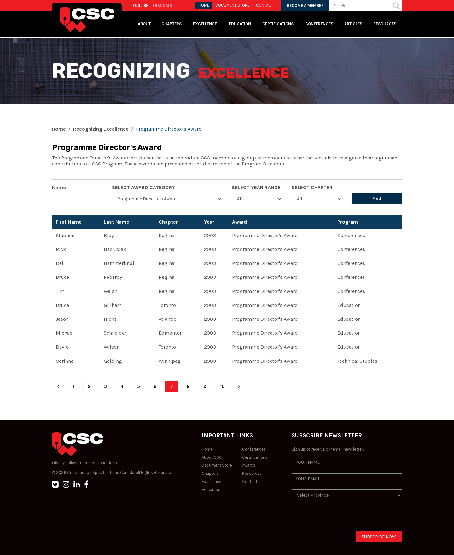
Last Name (116, 222)
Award (239, 222)
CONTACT (264, 5)
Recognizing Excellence (101, 129)
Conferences (319, 23)
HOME (204, 5)
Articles (353, 23)
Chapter (168, 222)
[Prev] (58, 386)
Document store (233, 5)
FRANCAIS (162, 5)
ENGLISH (140, 5)
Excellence (205, 23)
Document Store (217, 465)
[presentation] (339, 518)
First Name (69, 222)
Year (209, 222)
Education (211, 489)
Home (59, 129)
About (144, 23)
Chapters (171, 23)
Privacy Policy (64, 463)
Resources (384, 23)
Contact (249, 481)
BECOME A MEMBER (305, 5)
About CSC (212, 457)
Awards (248, 465)
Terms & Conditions (98, 463)
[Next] (239, 386)
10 (222, 386)
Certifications (278, 23)
